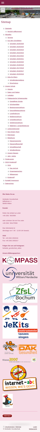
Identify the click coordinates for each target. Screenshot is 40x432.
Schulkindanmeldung (17, 80)
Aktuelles (8, 34)
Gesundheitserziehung (17, 110)
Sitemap (18, 427)
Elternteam (11, 135)
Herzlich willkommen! (14, 31)
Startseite (8, 28)
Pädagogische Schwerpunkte (17, 98)
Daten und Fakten (13, 92)
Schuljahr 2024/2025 (17, 47)
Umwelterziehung (16, 119)
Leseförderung (15, 113)
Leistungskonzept (13, 129)
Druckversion (9, 427)
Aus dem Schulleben (14, 40)
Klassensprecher (15, 141)
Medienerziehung (16, 116)
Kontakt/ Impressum (12, 180)
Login (35, 427)
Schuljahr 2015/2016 (17, 74)
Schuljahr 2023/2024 (17, 50)
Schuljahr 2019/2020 (17, 62)
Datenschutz (9, 183)
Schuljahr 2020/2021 (17, 59)
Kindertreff (10, 177)
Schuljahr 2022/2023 (17, 53)
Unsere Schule (10, 86)
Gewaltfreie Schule (16, 101)
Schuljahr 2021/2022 (17, 56)
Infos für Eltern (12, 77)
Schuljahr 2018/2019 (17, 65)
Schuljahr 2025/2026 (17, 43)
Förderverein (9, 159)
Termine (10, 37)
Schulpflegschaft (15, 147)
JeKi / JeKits (11, 156)
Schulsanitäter (14, 104)
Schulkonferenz (15, 150)
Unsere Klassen (12, 153)
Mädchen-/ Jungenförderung (19, 126)
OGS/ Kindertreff (11, 162)
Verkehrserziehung (16, 123)
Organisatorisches (16, 171)
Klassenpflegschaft (16, 144)
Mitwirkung (11, 138)
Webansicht (33, 429)
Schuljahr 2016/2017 (17, 71)
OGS (9, 165)
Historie (10, 89)
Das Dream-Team (13, 132)
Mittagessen (14, 174)
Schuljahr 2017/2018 (17, 68)
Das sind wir (14, 168)
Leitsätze (10, 95)
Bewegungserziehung (17, 107)
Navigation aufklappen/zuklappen (20, 3)
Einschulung (14, 83)
